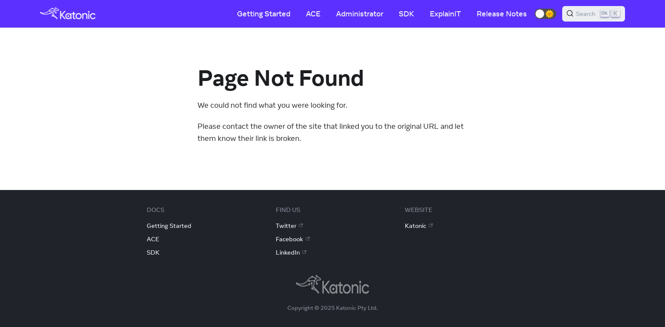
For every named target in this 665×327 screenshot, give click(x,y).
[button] (545, 14)
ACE (313, 14)
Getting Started (263, 14)
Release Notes (502, 14)
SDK (406, 14)
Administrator (359, 14)
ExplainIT (445, 14)
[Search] (593, 14)
